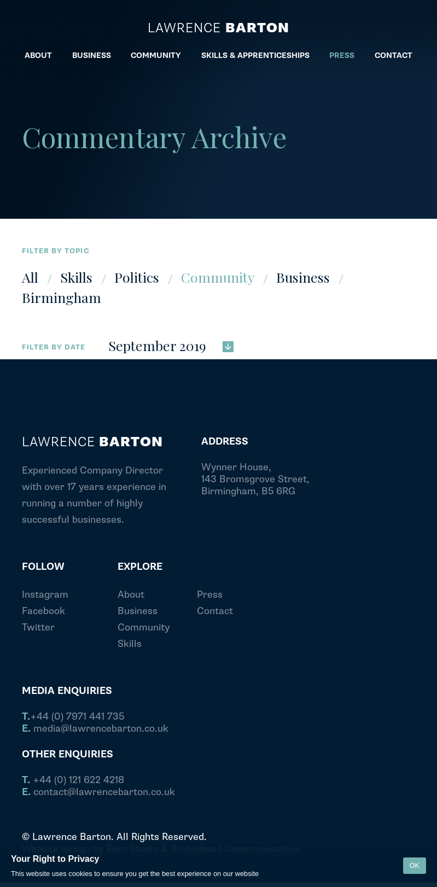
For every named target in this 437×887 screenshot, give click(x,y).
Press (210, 594)
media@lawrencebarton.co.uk (95, 729)
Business (303, 277)
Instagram (45, 594)
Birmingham (61, 297)
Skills (76, 277)
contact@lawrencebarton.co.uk (98, 792)
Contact (215, 611)
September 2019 (171, 344)
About (131, 594)
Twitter (38, 627)
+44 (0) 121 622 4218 (73, 780)
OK (415, 865)
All (30, 277)
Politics (136, 277)
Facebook (43, 611)
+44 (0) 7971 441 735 (73, 717)
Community (217, 277)
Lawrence (218, 28)
